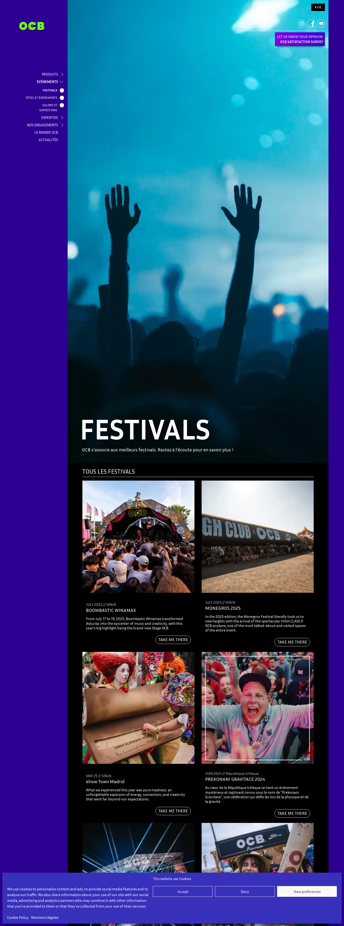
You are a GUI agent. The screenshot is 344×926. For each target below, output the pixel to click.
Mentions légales (45, 917)
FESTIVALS (51, 90)
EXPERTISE (49, 117)
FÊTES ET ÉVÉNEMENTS (42, 98)
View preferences (307, 891)
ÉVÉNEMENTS (47, 81)
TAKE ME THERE (173, 639)
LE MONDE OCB (46, 132)
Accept (182, 891)
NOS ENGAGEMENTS (42, 125)
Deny (245, 891)
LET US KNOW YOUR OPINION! (300, 39)
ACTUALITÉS (48, 140)
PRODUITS (50, 74)
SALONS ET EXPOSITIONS (49, 107)
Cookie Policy (18, 917)
